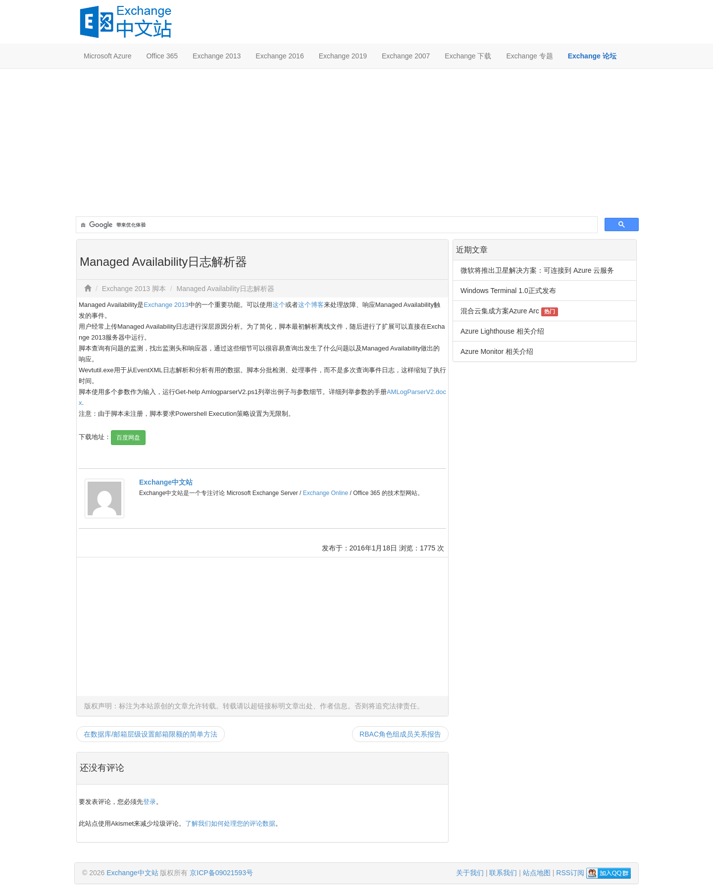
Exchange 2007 (406, 56)
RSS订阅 (570, 873)
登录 (149, 801)
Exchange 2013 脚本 (134, 289)
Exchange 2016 (279, 56)
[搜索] (336, 225)
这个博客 (311, 304)
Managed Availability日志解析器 (225, 289)
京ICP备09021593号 (221, 873)
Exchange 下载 (468, 56)
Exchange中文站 (166, 482)
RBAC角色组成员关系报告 (400, 734)
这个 (278, 304)
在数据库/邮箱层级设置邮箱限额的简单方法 (150, 734)
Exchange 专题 (529, 56)
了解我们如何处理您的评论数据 (230, 823)
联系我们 (503, 873)
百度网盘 (128, 437)
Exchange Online (325, 493)
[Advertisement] (356, 143)
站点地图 (537, 873)
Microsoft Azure (107, 56)
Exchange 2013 (217, 56)
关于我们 (470, 873)
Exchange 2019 (343, 56)
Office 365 (162, 56)
